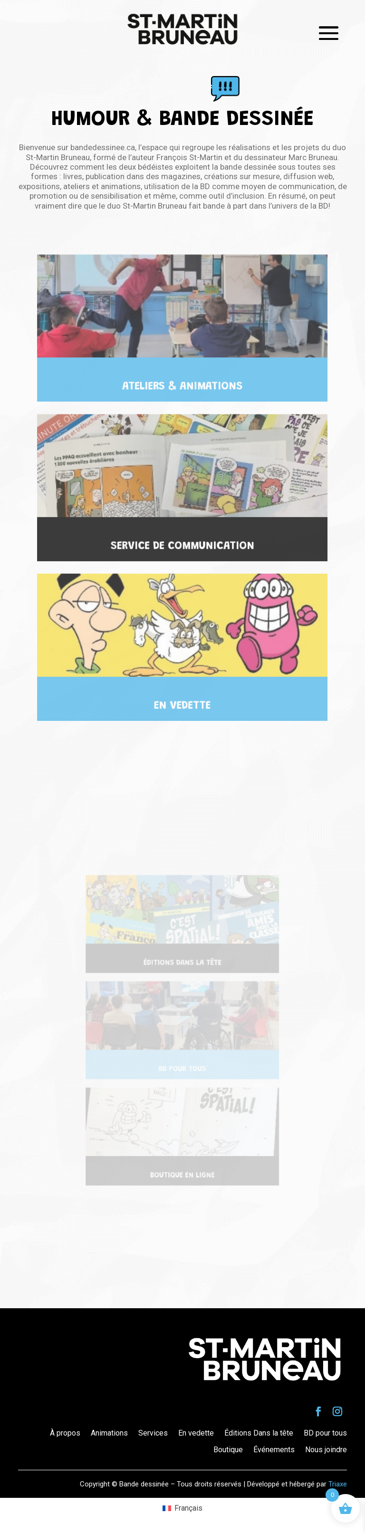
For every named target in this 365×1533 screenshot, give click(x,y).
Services (153, 1432)
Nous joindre (326, 1449)
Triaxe (337, 1484)
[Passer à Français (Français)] (182, 1508)
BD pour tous (325, 1432)
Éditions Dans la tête (258, 1432)
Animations (109, 1432)
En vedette (196, 1432)
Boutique (228, 1449)
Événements (274, 1449)
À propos (65, 1432)
